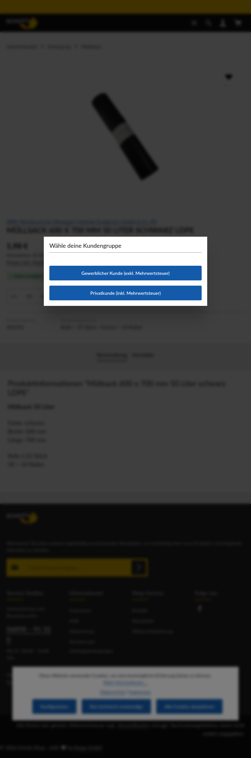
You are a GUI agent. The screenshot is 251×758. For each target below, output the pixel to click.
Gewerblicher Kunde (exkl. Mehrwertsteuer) (125, 273)
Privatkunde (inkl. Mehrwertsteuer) (125, 293)
